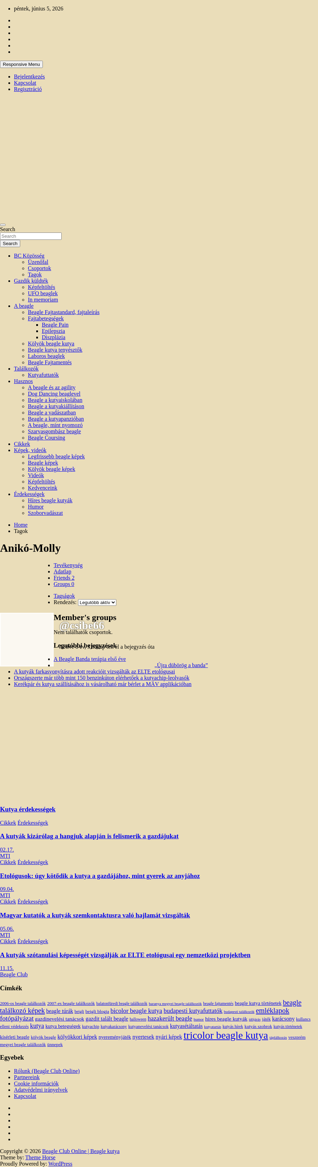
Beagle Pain (55, 325)
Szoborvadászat (45, 513)
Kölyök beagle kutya (51, 343)
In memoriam (43, 300)
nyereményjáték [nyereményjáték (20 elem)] (115, 1037)
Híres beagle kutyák (50, 500)
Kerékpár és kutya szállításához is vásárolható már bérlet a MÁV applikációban (103, 684)
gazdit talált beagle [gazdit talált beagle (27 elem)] (107, 1019)
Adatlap (62, 571)
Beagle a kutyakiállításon (56, 406)
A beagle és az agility (52, 387)
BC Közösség (29, 256)
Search (7, 229)
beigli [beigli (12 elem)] (79, 1011)
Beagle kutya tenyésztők (55, 350)
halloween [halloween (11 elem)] (138, 1019)
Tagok (35, 274)
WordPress (60, 1164)
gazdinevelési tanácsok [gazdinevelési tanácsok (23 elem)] (59, 1019)
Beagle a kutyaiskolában (55, 400)
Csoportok (39, 268)
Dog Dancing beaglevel (54, 394)
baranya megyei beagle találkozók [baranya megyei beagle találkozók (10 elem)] (175, 1003)
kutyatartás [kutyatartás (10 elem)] (212, 1026)
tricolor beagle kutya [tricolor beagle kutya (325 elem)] (226, 1035)
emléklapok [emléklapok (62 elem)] (272, 1010)
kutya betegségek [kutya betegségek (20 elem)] (63, 1026)
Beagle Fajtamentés (50, 362)
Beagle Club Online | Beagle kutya (80, 1151)
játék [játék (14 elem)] (266, 1019)
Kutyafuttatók (43, 375)
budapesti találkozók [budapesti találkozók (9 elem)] (239, 1012)
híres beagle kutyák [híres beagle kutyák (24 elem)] (226, 1019)
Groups (64, 584)
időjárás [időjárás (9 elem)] (255, 1019)
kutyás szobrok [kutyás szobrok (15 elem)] (258, 1026)
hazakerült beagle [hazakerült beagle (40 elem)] (170, 1018)
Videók (36, 475)
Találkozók (26, 369)
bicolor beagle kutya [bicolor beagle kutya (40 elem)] (136, 1010)
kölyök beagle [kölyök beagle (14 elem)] (43, 1037)
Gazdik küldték (31, 281)
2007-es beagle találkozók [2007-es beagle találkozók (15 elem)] (71, 1003)
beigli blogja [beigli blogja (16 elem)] (97, 1011)
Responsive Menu (21, 64)
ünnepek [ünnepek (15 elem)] (55, 1044)
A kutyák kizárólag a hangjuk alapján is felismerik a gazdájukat (89, 836)
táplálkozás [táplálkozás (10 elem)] (278, 1037)
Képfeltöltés (41, 287)
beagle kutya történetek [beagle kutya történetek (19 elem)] (258, 1003)
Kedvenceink (42, 488)
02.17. (7, 850)
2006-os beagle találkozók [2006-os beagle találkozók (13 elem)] (23, 1003)
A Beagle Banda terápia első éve (90, 659)
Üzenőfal (38, 262)
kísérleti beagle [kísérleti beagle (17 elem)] (14, 1037)
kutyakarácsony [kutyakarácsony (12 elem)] (114, 1026)
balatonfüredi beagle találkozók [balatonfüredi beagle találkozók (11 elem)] (121, 1003)
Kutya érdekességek (27, 809)
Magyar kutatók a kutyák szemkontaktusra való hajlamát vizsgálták (95, 915)
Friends (64, 578)
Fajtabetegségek (46, 318)
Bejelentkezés (29, 76)
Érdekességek (29, 494)
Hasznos (23, 381)
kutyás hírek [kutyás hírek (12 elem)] (233, 1026)
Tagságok (64, 596)
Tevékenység (68, 565)
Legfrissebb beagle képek (56, 456)
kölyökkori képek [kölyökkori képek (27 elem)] (77, 1037)
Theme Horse (40, 1157)
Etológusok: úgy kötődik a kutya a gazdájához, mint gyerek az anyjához (100, 875)
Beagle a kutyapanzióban (56, 419)
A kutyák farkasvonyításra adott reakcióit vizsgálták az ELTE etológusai (94, 671)
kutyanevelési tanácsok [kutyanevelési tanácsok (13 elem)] (148, 1026)
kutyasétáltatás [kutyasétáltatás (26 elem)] (186, 1026)
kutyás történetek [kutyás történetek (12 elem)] (287, 1026)
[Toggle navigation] (3, 225)
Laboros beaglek (46, 356)
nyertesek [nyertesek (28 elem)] (143, 1036)
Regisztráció (28, 89)
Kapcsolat (25, 83)
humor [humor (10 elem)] (199, 1019)
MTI (5, 856)
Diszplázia (53, 337)
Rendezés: (65, 602)
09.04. (7, 889)
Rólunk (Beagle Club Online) (47, 1071)
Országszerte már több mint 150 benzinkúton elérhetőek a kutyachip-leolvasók (101, 678)
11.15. (7, 968)
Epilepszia (53, 331)
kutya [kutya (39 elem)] (37, 1025)
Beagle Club (14, 974)
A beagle (23, 306)
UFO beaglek (43, 293)
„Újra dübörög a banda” (181, 665)
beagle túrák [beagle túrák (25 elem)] (59, 1011)
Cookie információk (36, 1083)
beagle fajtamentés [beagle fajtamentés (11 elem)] (218, 1003)
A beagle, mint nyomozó (55, 425)
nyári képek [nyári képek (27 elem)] (169, 1037)
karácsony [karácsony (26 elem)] (283, 1019)
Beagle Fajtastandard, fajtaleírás (64, 312)
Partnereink (27, 1077)
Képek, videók (30, 450)
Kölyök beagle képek (51, 469)
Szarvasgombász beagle (54, 431)
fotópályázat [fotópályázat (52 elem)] (17, 1018)
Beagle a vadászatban (52, 412)
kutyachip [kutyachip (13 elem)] (90, 1026)
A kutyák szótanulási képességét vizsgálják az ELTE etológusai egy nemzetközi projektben (125, 955)
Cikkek (22, 444)
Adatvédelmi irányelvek (41, 1090)
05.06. (7, 929)
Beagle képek (43, 463)
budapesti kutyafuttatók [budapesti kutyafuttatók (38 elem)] (193, 1010)
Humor (36, 507)
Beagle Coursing (46, 438)
